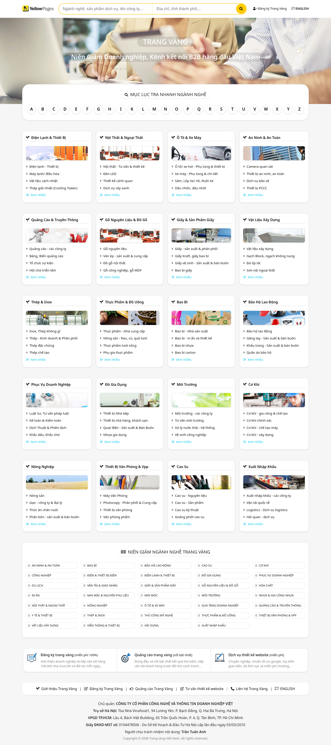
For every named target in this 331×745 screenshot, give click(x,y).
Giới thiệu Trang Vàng (59, 688)
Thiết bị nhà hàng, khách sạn (125, 420)
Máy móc (151, 595)
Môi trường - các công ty (194, 413)
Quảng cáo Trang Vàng (154, 688)
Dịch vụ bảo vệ (258, 181)
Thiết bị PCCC (257, 188)
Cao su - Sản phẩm (189, 502)
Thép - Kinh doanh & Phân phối (53, 338)
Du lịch (37, 585)
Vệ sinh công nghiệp (190, 434)
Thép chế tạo (39, 352)
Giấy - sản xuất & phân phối (196, 248)
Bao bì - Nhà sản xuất (191, 331)
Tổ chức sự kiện (41, 263)
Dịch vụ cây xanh (116, 188)
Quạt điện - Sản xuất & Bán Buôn (128, 427)
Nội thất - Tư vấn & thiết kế (124, 166)
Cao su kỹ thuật (187, 510)
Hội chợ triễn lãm (42, 270)
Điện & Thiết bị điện (102, 575)
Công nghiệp (41, 575)
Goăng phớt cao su (189, 517)
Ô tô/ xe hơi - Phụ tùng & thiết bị (200, 166)
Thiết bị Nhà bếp (116, 413)
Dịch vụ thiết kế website (256, 654)
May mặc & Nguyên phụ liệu (108, 595)
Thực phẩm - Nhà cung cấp (124, 331)
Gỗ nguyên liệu (115, 248)
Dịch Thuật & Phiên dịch (47, 427)
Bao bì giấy (183, 270)
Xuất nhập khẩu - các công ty (269, 495)
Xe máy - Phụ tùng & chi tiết (196, 173)
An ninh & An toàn (264, 137)
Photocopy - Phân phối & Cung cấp (130, 502)
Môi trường (187, 384)
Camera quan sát (260, 166)
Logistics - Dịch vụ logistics (267, 510)
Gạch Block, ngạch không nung (271, 256)
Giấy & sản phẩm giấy (195, 219)
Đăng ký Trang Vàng (270, 8)
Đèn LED (109, 173)
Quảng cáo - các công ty (47, 248)
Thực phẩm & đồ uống (124, 302)
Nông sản (36, 495)
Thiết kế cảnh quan (118, 181)
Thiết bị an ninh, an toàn (265, 173)
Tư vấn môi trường (189, 420)
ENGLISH (300, 8)
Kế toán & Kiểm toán (45, 420)
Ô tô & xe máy (189, 137)
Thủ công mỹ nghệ (158, 615)
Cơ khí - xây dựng (260, 434)
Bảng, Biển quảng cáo (46, 256)
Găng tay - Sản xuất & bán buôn (271, 338)
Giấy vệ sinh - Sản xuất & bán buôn (202, 263)
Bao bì (182, 302)
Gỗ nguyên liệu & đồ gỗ (126, 219)
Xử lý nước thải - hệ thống (195, 427)
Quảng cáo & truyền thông (54, 219)
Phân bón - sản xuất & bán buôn (54, 517)
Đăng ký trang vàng (69, 654)
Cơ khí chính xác (259, 420)
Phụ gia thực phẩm (118, 352)
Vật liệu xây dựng (264, 219)
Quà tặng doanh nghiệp (220, 605)
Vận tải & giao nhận (102, 585)
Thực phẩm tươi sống (119, 345)
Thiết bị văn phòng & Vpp (126, 466)
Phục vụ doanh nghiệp (51, 384)
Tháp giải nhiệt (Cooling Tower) (53, 188)
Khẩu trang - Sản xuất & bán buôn (273, 345)
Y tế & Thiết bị (42, 615)
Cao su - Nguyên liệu (191, 495)
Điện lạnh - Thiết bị (43, 166)
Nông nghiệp (42, 466)
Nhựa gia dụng (115, 434)
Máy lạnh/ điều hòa (44, 173)
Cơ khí (253, 384)
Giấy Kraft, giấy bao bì (192, 256)
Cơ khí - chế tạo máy (262, 427)
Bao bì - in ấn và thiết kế (193, 338)
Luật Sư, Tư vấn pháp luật (49, 413)
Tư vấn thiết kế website (205, 688)
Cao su (182, 466)
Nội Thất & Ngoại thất (124, 137)
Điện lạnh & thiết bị (48, 137)
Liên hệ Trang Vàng (252, 688)
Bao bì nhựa (184, 345)
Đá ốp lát (253, 263)
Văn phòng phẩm (116, 517)
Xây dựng (151, 625)
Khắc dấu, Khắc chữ (44, 434)
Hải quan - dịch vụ (260, 517)
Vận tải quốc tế (258, 502)
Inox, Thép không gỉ (44, 331)
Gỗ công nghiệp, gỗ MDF (122, 270)
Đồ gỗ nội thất (114, 263)
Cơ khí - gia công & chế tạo (267, 413)
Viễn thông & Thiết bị (103, 625)
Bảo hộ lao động (263, 302)
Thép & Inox (41, 302)
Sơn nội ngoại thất (261, 270)
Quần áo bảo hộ (259, 352)
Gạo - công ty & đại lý (45, 502)
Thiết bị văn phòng (117, 510)
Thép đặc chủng (41, 345)
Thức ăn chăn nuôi (43, 510)
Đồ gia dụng (116, 384)
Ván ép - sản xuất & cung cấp (125, 256)
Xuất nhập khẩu (262, 466)
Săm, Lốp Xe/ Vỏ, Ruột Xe (194, 181)
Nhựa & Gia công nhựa (276, 595)
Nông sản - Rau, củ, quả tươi (125, 338)
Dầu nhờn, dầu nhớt (190, 188)
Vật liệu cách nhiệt (43, 181)
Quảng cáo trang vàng (163, 654)
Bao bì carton (185, 352)
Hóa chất (266, 585)
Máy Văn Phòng (115, 495)
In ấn (36, 595)
